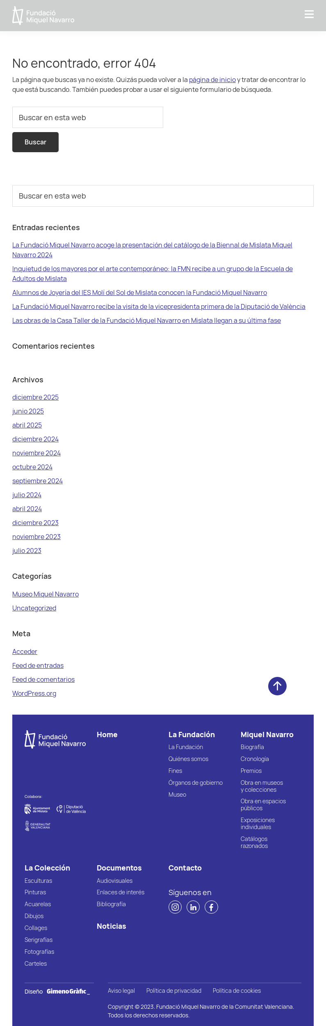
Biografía (252, 747)
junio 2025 (28, 411)
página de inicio (212, 79)
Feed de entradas (38, 665)
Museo (177, 794)
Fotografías (39, 951)
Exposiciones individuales (258, 824)
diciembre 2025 (35, 397)
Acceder (24, 651)
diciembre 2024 (35, 438)
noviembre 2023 (36, 536)
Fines (175, 771)
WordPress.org (34, 693)
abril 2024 (27, 508)
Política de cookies (237, 990)
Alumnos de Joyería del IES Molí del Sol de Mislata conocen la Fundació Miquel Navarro (139, 292)
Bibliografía (111, 904)
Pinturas (35, 892)
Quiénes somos (188, 759)
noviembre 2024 (36, 452)
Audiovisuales (114, 880)
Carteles (36, 963)
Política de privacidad (173, 990)
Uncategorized (34, 607)
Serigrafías (38, 940)
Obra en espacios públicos (263, 805)
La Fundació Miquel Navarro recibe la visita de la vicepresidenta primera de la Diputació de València (158, 306)
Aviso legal (121, 990)
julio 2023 (26, 550)
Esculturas (38, 880)
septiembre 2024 (37, 480)
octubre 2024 (32, 466)
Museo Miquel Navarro (45, 594)
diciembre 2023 (35, 522)
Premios (251, 771)
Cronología (255, 759)
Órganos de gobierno (196, 782)
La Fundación (186, 747)
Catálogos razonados (254, 843)
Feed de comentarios (43, 679)
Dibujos (34, 916)
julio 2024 (26, 494)
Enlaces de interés (120, 892)
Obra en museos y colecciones (262, 786)
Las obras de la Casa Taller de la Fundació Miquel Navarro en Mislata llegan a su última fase (146, 320)
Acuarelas (38, 904)
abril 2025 (27, 425)
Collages (36, 928)
